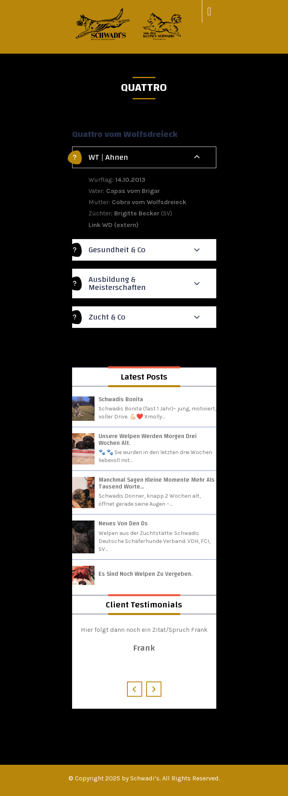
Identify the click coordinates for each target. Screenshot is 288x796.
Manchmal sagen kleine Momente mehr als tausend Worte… (157, 483)
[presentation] (134, 689)
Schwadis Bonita (121, 399)
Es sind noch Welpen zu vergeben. (146, 574)
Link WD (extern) (114, 225)
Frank (144, 648)
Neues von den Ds (123, 523)
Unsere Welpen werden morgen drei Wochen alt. (148, 439)
